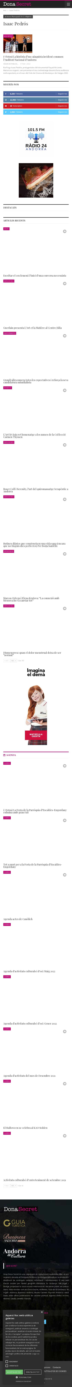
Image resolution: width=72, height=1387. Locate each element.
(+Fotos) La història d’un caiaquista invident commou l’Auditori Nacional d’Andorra (33, 58)
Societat (8, 36)
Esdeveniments (9, 333)
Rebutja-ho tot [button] (33, 1372)
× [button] (42, 1312)
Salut (6, 229)
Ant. (6, 661)
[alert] (23, 1347)
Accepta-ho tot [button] (14, 1372)
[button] (23, 1377)
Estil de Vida (8, 281)
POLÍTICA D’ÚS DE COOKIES (54, 1371)
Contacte (57, 1367)
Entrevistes (8, 551)
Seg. (13, 661)
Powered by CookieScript (23, 1381)
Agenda (7, 763)
